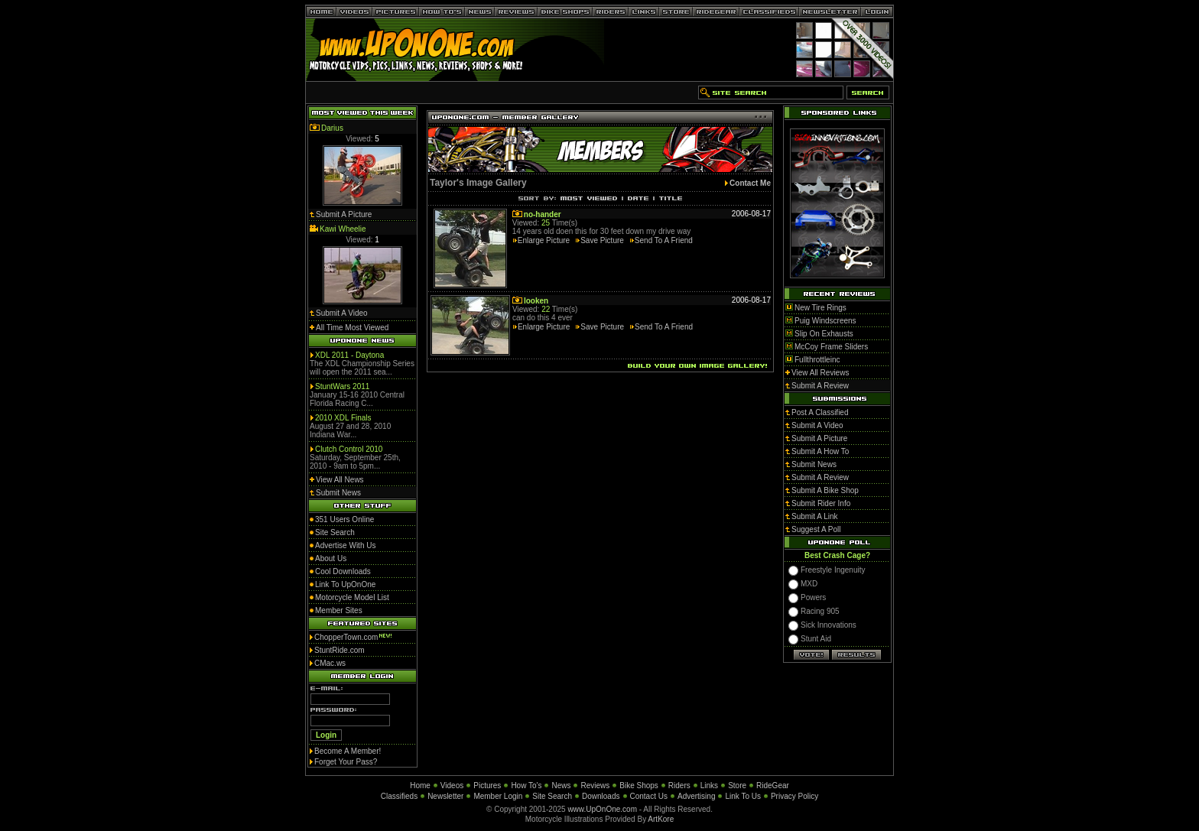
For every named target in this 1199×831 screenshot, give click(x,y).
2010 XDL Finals (343, 418)
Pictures (487, 785)
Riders (679, 785)
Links (709, 785)
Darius (332, 128)
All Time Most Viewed (352, 327)
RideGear (772, 785)
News (560, 785)
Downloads (600, 796)
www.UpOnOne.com (602, 809)
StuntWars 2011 (342, 386)
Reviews (594, 785)
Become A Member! (347, 751)
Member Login (497, 796)
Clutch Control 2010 (348, 449)
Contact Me (750, 183)
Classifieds (399, 796)
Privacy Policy (794, 796)
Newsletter (445, 796)
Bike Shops (638, 785)
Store (737, 785)
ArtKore (661, 819)
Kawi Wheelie (343, 229)
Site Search (552, 796)
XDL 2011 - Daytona (349, 355)
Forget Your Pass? (345, 762)
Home (420, 785)
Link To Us (743, 796)
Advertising (696, 796)
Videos (451, 785)
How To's (526, 785)
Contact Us (649, 796)
